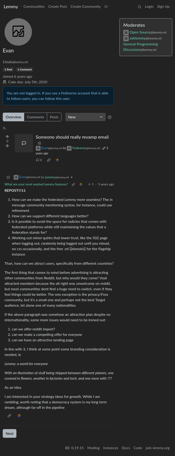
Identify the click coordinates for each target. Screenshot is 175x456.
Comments (35, 117)
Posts (54, 117)
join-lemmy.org (158, 448)
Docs (126, 448)
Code (138, 448)
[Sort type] (85, 117)
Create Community (86, 6)
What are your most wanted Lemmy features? (36, 184)
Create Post (57, 6)
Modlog (93, 448)
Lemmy (11, 6)
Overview (13, 117)
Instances (110, 448)
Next (9, 433)
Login (149, 6)
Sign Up (163, 6)
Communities (34, 6)
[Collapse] (8, 177)
